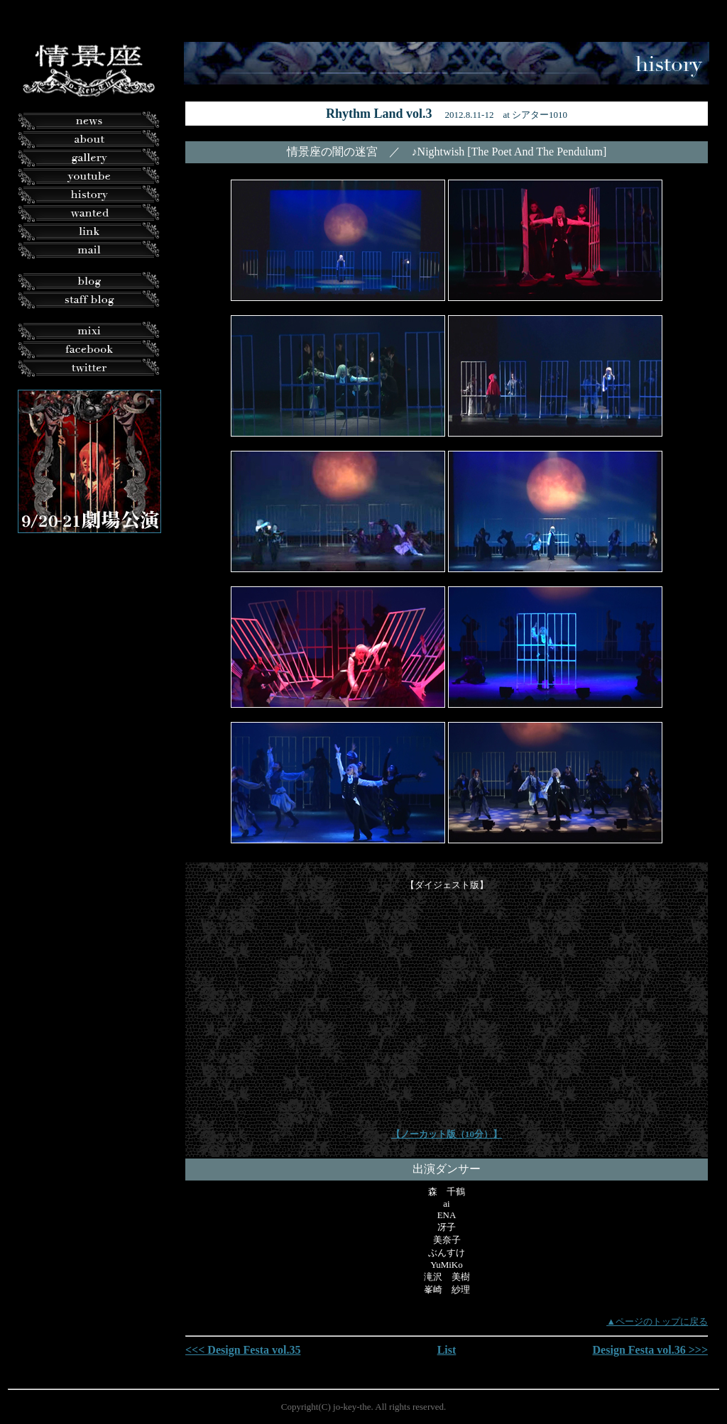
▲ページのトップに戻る (657, 1321)
